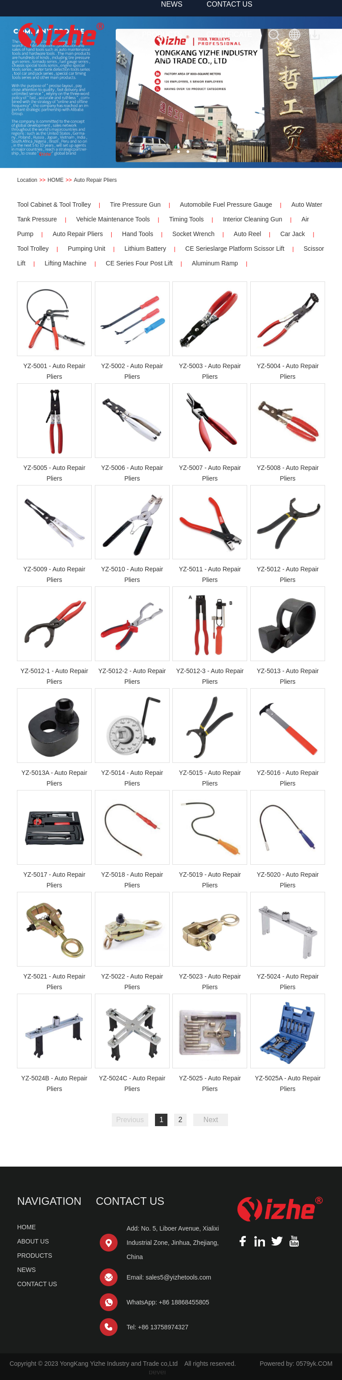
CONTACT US (229, 57)
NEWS (172, 57)
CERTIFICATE (229, 34)
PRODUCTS (162, 34)
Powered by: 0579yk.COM (296, 1363)
